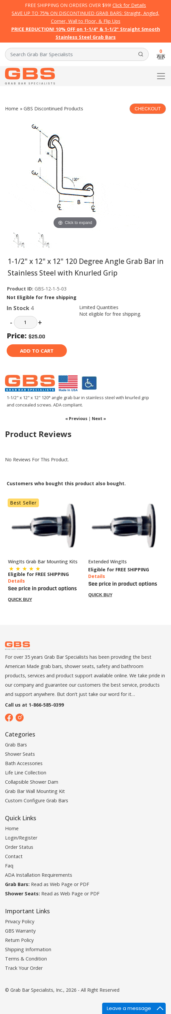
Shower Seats (20, 754)
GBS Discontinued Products (53, 108)
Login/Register (21, 838)
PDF (84, 884)
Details (16, 581)
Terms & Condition (26, 959)
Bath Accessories (24, 763)
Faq (9, 865)
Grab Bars (16, 744)
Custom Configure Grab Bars (36, 800)
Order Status (19, 847)
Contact (14, 856)
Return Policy (19, 940)
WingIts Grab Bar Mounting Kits (43, 561)
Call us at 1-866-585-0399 (34, 705)
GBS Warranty (20, 931)
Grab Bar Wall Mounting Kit (35, 791)
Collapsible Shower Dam (31, 782)
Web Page (61, 884)
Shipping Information (28, 949)
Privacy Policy (19, 921)
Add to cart (37, 350)
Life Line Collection (25, 772)
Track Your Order (24, 968)
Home (11, 108)
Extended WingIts (107, 561)
